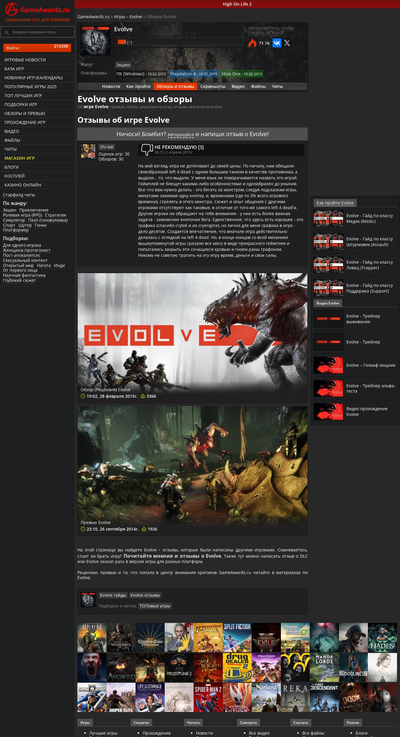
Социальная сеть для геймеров (37, 11)
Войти (37, 48)
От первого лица (20, 270)
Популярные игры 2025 (30, 86)
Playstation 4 (178, 72)
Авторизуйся (180, 132)
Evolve (136, 16)
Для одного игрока (22, 245)
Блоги (11, 167)
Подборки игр (20, 104)
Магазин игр (19, 158)
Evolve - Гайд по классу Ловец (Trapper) (364, 264)
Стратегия (55, 215)
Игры (119, 16)
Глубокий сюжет (19, 280)
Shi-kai (106, 144)
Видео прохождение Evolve (369, 411)
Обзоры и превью (24, 113)
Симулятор (14, 220)
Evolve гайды (112, 599)
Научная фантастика (24, 275)
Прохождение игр (24, 122)
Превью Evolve (110, 519)
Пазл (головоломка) (48, 220)
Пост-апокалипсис (22, 255)
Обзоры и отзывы (175, 85)
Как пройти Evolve (333, 202)
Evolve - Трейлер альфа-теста (364, 388)
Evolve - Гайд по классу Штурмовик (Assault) (367, 241)
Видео (11, 131)
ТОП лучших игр (23, 95)
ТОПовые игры (153, 610)
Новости (111, 85)
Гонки (41, 225)
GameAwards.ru (93, 16)
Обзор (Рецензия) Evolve (129, 386)
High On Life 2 (237, 4)
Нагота (44, 265)
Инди (59, 265)
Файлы (12, 140)
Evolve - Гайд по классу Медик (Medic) (370, 218)
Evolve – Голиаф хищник (364, 364)
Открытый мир (18, 265)
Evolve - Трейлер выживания (364, 318)
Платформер (16, 230)
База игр (14, 68)
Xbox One (225, 72)
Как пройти (138, 85)
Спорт (9, 225)
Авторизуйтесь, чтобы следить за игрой (271, 30)
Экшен (9, 210)
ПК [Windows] (128, 72)
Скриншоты (212, 85)
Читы (10, 149)
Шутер (25, 225)
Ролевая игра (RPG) (22, 215)
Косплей (14, 176)
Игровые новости (25, 60)
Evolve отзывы (141, 599)
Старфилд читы (19, 195)
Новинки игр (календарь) (33, 77)
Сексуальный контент (25, 260)
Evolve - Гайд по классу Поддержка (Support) (367, 287)
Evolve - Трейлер (364, 342)
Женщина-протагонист (27, 250)
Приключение (34, 210)
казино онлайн (22, 185)
